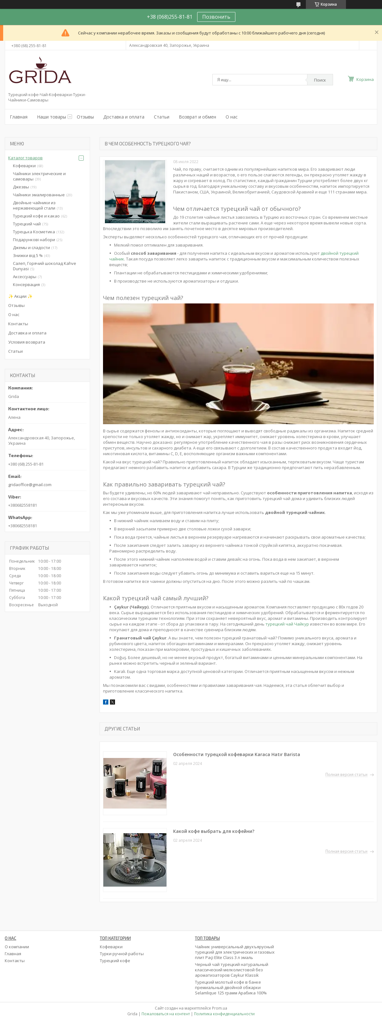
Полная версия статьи (346, 775)
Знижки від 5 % (28, 255)
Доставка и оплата (123, 117)
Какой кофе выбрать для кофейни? (213, 831)
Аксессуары (24, 276)
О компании (17, 947)
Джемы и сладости (31, 247)
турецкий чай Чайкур (287, 624)
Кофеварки (24, 165)
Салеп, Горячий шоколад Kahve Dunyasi (44, 266)
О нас (232, 117)
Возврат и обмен (197, 117)
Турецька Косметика (34, 232)
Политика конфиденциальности (224, 1014)
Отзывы (85, 117)
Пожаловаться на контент (166, 1014)
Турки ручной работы (122, 953)
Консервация (26, 284)
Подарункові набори (34, 239)
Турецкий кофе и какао (36, 216)
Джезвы (21, 187)
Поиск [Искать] (320, 80)
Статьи (161, 117)
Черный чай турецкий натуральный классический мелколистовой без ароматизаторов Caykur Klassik (231, 970)
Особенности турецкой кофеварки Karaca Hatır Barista (237, 754)
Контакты (18, 324)
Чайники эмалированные (39, 195)
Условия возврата (26, 342)
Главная (18, 117)
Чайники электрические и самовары (39, 176)
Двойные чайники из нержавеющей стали (34, 205)
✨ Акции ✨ (20, 296)
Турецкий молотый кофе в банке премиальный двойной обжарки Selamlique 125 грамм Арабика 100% (231, 987)
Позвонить (216, 16)
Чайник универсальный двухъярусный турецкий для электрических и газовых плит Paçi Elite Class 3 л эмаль (235, 952)
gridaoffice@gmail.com (30, 484)
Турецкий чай (27, 224)
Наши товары (51, 117)
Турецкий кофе (115, 960)
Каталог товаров (25, 158)
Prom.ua (219, 1008)
